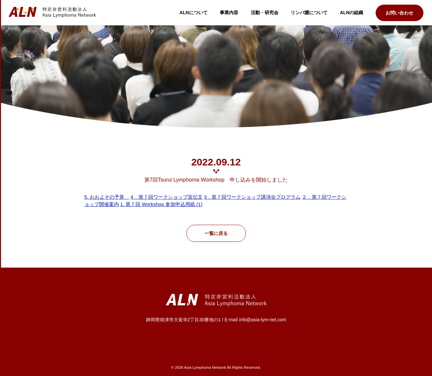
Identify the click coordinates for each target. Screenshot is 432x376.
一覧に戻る (216, 233)
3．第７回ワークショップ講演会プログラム (252, 197)
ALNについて (194, 12)
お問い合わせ (399, 12)
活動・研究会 (264, 12)
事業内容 (229, 12)
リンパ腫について (309, 12)
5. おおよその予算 (107, 197)
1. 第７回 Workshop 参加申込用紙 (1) (161, 204)
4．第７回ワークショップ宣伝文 (166, 197)
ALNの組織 (351, 12)
